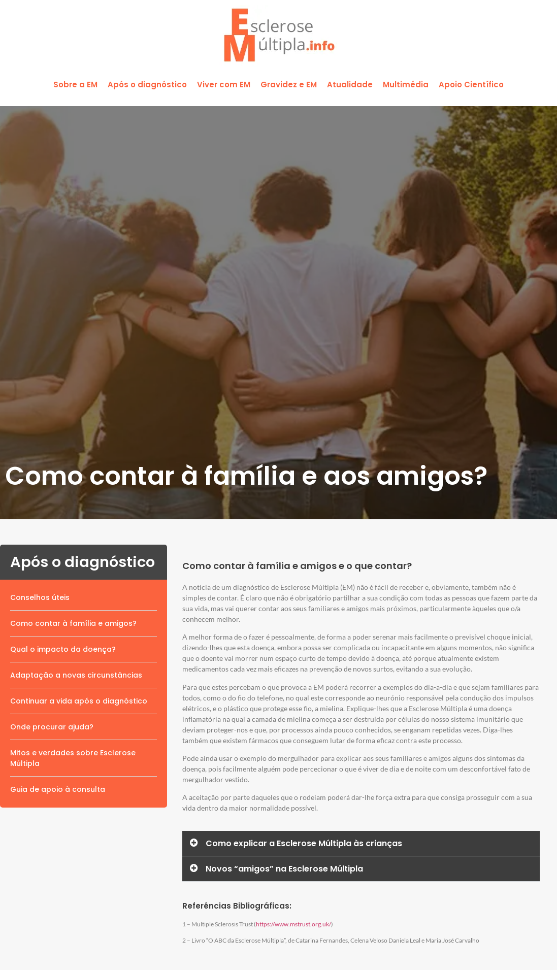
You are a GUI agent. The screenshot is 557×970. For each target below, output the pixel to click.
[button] (75, 85)
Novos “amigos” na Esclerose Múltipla (284, 869)
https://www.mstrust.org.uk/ (293, 924)
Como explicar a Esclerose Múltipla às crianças (304, 843)
